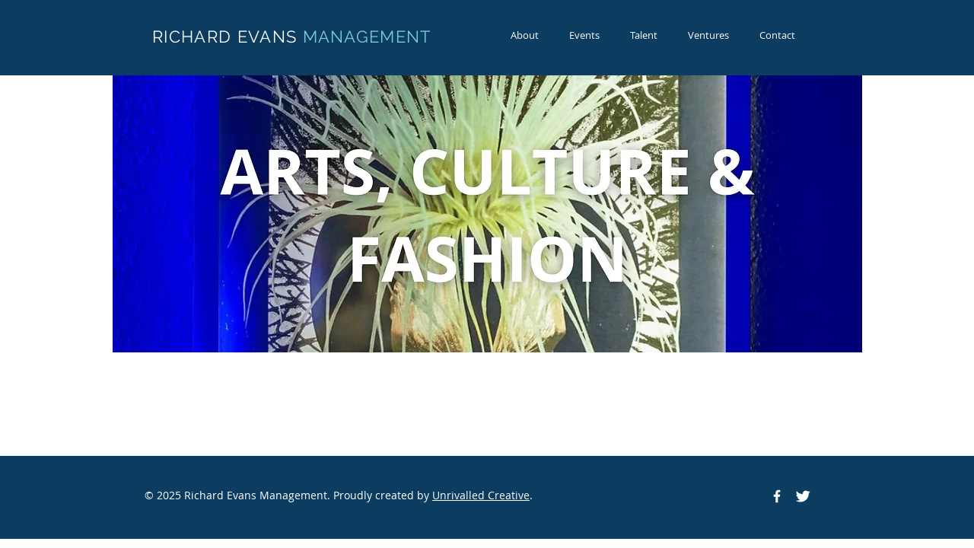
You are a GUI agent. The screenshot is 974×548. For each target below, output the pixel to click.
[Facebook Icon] (777, 496)
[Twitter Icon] (802, 496)
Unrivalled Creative (481, 495)
